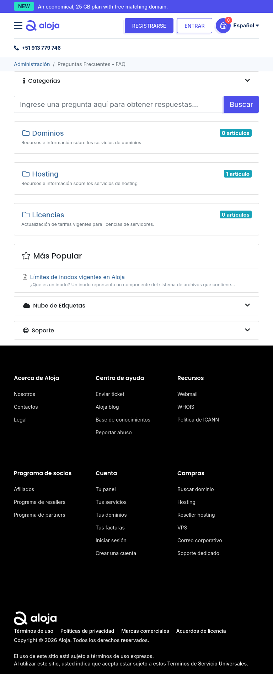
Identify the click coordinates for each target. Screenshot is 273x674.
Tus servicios (111, 502)
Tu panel (106, 489)
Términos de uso (33, 631)
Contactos (26, 407)
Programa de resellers (39, 502)
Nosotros (24, 394)
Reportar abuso (114, 432)
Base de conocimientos (123, 420)
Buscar (241, 104)
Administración (32, 64)
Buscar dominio (195, 489)
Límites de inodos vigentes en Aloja (136, 280)
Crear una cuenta (116, 553)
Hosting (186, 502)
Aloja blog (107, 407)
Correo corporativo (199, 540)
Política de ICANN (198, 420)
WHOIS (185, 407)
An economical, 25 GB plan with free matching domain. (103, 7)
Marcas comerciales (145, 631)
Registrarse (149, 26)
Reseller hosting (196, 515)
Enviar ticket (110, 394)
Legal (20, 420)
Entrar (194, 26)
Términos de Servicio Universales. (207, 664)
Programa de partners (39, 515)
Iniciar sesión (111, 540)
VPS (182, 527)
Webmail (187, 394)
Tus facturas (110, 527)
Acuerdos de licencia (201, 631)
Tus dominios (111, 515)
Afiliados (24, 489)
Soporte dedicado (198, 553)
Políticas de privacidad (87, 631)
